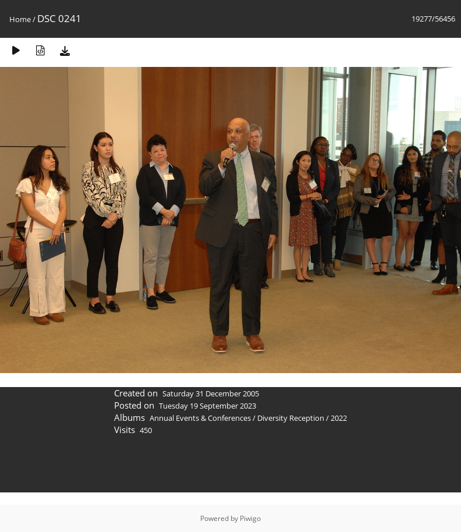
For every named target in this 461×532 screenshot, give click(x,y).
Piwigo (250, 518)
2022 (339, 418)
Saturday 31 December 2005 (210, 393)
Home (20, 19)
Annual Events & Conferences (200, 418)
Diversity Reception (290, 418)
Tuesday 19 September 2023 (207, 405)
